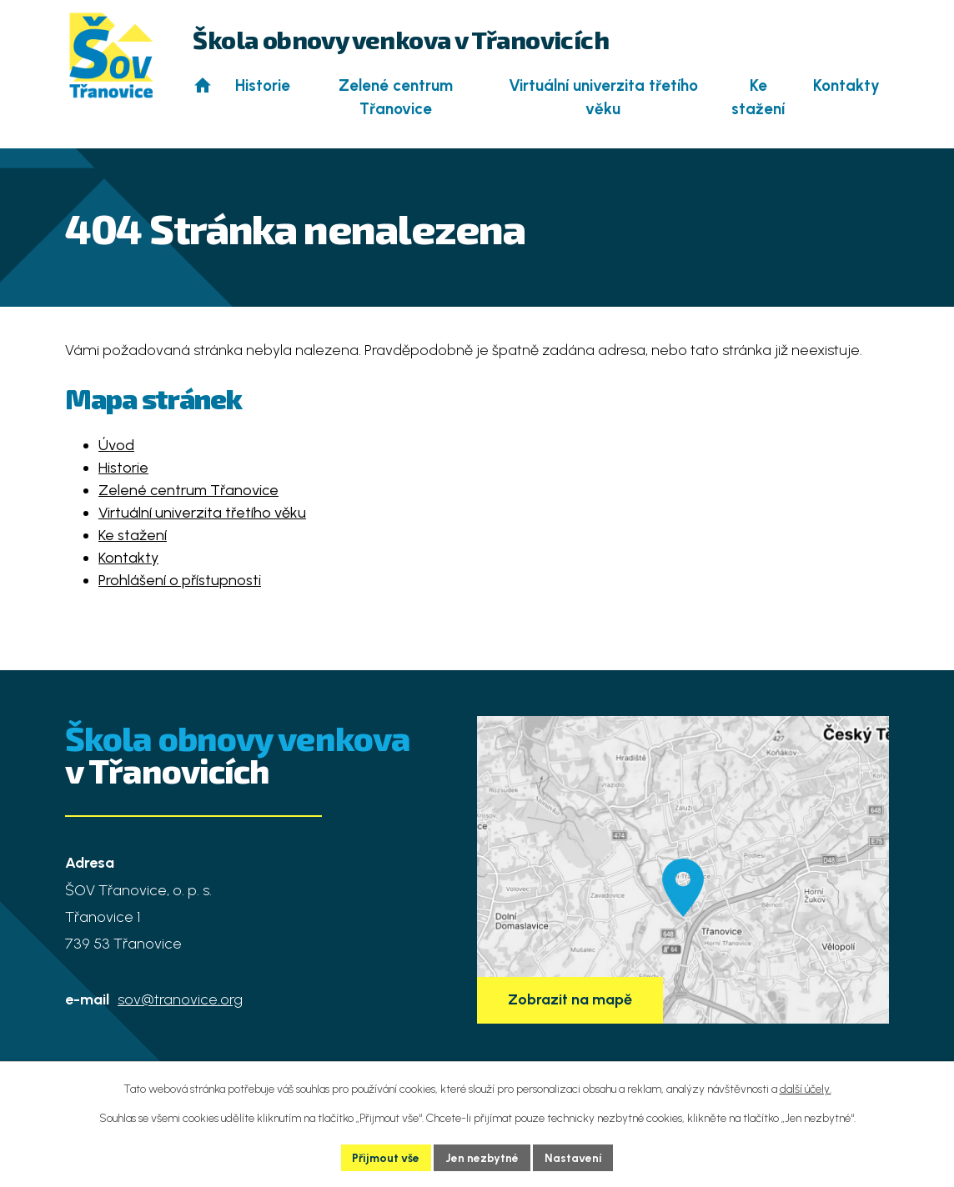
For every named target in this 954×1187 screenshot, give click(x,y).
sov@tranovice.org (180, 999)
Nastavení (574, 1157)
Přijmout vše (386, 1157)
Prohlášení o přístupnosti (179, 580)
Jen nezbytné (483, 1157)
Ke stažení (758, 97)
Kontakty (846, 85)
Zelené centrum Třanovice (396, 97)
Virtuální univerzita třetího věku (603, 97)
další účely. (805, 1088)
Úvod (202, 85)
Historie (262, 85)
